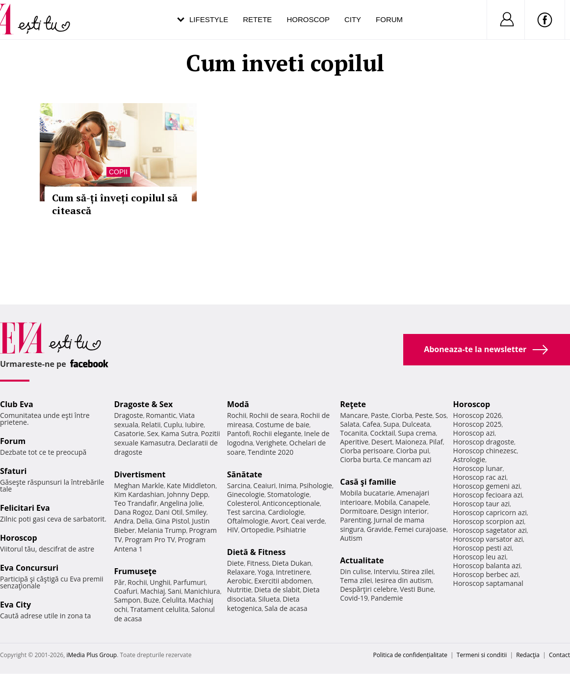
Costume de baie (283, 424)
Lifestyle (208, 19)
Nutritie (239, 589)
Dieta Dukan (291, 563)
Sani (174, 591)
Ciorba (401, 415)
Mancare (354, 415)
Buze (151, 600)
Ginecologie (245, 494)
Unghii (160, 582)
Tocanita (353, 433)
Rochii (137, 582)
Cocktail (382, 433)
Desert (381, 441)
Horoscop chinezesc (485, 450)
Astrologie (469, 459)
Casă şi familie (368, 481)
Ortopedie (257, 529)
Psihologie (315, 485)
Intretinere (293, 572)
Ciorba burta (360, 459)
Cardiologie (286, 512)
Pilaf (436, 441)
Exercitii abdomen (282, 580)
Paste (380, 415)
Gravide (378, 529)
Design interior (403, 511)
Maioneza (410, 441)
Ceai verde (308, 520)
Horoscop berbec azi (486, 574)
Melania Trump (162, 530)
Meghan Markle (139, 485)
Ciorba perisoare (366, 450)
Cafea (371, 424)
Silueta (269, 599)
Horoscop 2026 (477, 415)
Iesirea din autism (403, 580)
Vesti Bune (417, 589)
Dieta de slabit (277, 589)
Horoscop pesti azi (482, 548)
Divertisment (139, 474)
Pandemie (387, 598)
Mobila (385, 502)
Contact (559, 655)
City (352, 19)
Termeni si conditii (482, 655)
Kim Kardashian (139, 494)
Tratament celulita (159, 609)
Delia (144, 520)
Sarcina (239, 485)
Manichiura (202, 591)
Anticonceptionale (291, 503)
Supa (391, 424)
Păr (119, 582)
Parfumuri (189, 582)
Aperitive (354, 441)
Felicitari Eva (25, 507)
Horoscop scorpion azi (488, 521)
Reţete (353, 404)
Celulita (174, 600)
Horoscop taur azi (481, 503)
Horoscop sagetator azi (490, 530)
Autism (351, 538)
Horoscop (308, 19)
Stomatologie (288, 494)
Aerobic (239, 580)
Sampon (127, 600)
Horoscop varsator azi (488, 539)
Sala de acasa (285, 608)
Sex (152, 433)
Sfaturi (13, 471)
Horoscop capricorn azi (490, 512)
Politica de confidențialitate (410, 655)
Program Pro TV (150, 539)
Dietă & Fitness (256, 552)
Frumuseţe (135, 571)
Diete (235, 563)
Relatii (151, 424)
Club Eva (16, 404)
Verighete (271, 442)
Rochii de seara (273, 415)
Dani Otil (169, 512)
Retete (257, 19)
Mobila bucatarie (367, 493)
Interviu (386, 571)
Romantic (161, 415)
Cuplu (172, 424)
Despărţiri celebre (368, 589)
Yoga (265, 572)
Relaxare (241, 572)
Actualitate (362, 560)
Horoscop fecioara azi (487, 494)
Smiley (196, 512)
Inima (288, 485)
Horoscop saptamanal (488, 583)
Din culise (355, 571)
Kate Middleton (191, 485)
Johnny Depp (187, 494)
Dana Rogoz (133, 512)
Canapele (414, 502)
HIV (232, 529)
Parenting (355, 520)
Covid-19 (354, 598)
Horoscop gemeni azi (486, 486)
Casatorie (129, 433)
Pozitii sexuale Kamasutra (167, 438)
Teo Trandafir (135, 503)
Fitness (258, 563)
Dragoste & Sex (143, 404)
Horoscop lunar (478, 468)
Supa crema (417, 433)
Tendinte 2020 (270, 452)
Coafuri (125, 591)
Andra (123, 520)
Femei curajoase (420, 529)
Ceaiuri (264, 485)
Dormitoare (358, 511)
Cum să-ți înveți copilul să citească (115, 204)
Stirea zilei (417, 571)
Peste (424, 415)
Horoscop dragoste (484, 441)
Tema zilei (356, 580)
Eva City (15, 604)
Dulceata (416, 424)
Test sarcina (246, 512)
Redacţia (528, 655)
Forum (389, 19)
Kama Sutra (179, 433)
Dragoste (128, 415)
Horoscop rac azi (480, 477)
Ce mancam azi (407, 459)
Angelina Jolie (181, 503)
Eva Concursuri (29, 567)
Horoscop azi (474, 433)
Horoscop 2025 (477, 424)
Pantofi (238, 433)
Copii (118, 172)
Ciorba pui (412, 450)
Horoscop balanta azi (486, 565)
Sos (440, 415)
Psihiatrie (291, 529)
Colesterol (243, 503)
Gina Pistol (172, 520)
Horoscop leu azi (479, 556)
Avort (279, 520)
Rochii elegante (277, 433)
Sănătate (244, 474)
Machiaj (152, 591)
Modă (238, 404)
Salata (350, 424)
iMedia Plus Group (91, 655)
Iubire (194, 424)
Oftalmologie (247, 520)
